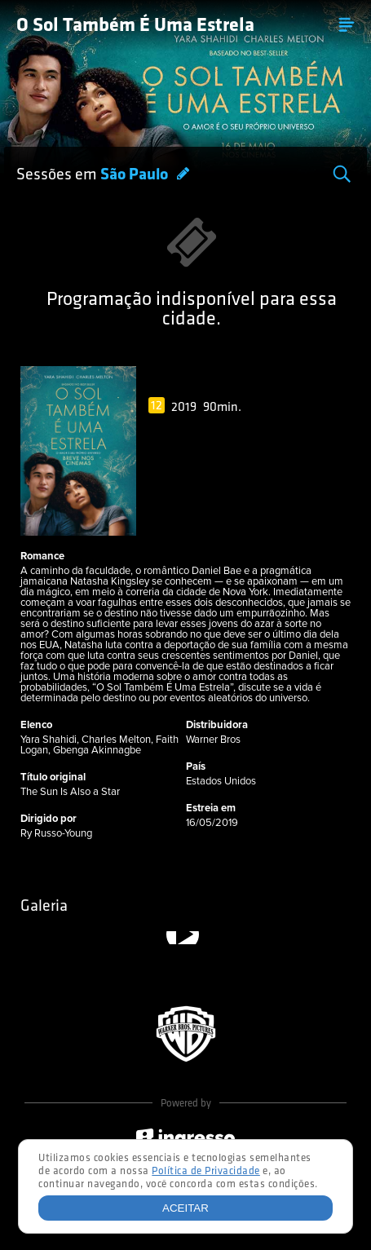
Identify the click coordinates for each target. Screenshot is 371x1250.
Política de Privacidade (206, 1171)
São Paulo (135, 175)
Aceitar (185, 1208)
